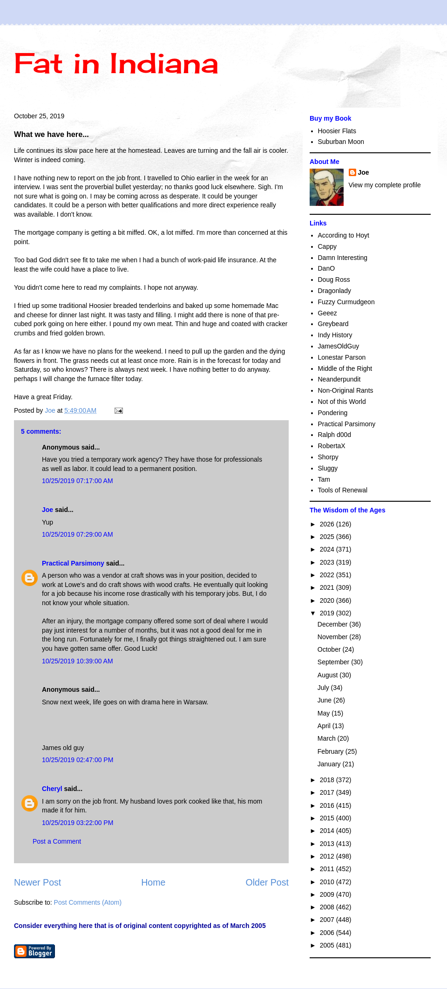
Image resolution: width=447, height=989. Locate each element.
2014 (328, 830)
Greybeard (333, 323)
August (328, 675)
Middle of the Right (345, 368)
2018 (328, 780)
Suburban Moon (341, 141)
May (325, 713)
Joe (47, 509)
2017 (328, 792)
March (328, 738)
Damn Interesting (343, 257)
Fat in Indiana (116, 63)
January (330, 764)
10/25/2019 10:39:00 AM (77, 661)
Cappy (327, 246)
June (325, 700)
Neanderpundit (339, 379)
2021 (328, 587)
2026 (328, 524)
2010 (328, 882)
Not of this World (342, 401)
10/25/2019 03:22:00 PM (77, 822)
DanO (326, 268)
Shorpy (328, 457)
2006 (328, 932)
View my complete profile (385, 185)
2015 (328, 818)
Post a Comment (57, 841)
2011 (328, 869)
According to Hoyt (344, 235)
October (330, 649)
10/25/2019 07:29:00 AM (77, 534)
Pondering (333, 412)
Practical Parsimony (73, 563)
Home (153, 882)
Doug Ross (334, 279)
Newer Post (37, 882)
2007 (328, 919)
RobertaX (331, 446)
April (325, 726)
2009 (328, 894)
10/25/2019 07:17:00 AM (77, 480)
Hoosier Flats (337, 131)
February (331, 751)
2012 (328, 856)
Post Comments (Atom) (88, 902)
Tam (324, 479)
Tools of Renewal (343, 490)
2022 (328, 575)
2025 (328, 536)
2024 (328, 549)
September (334, 662)
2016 (328, 805)
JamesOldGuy (338, 346)
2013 (328, 843)
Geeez (327, 313)
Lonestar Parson (342, 357)
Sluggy (328, 468)
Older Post (267, 882)
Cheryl (52, 788)
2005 (328, 945)
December (333, 624)
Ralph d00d (335, 434)
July (324, 687)
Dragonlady (335, 290)
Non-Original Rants (345, 390)
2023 (328, 562)
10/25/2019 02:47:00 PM (77, 760)
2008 (328, 907)
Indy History (335, 335)
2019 (328, 613)
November (333, 637)
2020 (328, 600)
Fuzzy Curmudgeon (346, 302)
